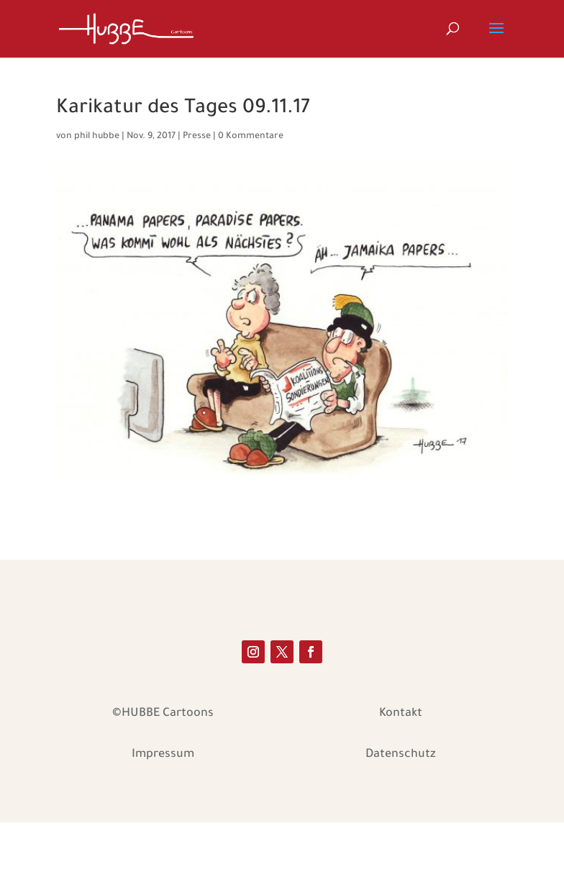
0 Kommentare (250, 137)
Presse (197, 137)
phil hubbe (96, 137)
